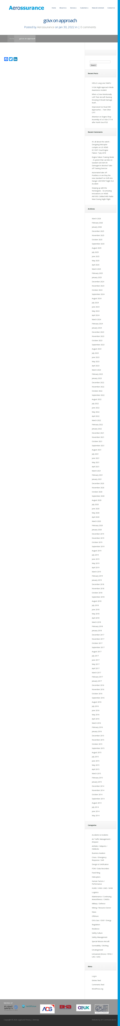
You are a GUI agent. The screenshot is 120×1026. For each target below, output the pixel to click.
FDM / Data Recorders (100, 868)
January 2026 (97, 227)
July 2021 (95, 454)
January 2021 (97, 479)
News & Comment (98, 8)
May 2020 (95, 513)
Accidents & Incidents (100, 835)
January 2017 (97, 681)
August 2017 (96, 651)
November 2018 (98, 588)
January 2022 (97, 429)
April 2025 (95, 265)
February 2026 (97, 223)
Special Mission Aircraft (100, 941)
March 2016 (96, 723)
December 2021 (98, 433)
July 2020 (95, 504)
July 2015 (95, 757)
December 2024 (98, 281)
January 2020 (97, 530)
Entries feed (96, 980)
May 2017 (95, 664)
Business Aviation (98, 853)
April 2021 (95, 466)
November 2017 (98, 639)
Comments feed (98, 984)
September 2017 (98, 647)
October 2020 (97, 492)
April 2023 (95, 366)
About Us (63, 8)
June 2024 (95, 307)
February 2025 (97, 273)
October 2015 (97, 744)
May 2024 (95, 311)
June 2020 (95, 509)
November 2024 (98, 286)
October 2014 (97, 794)
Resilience (95, 929)
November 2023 (98, 336)
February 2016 (97, 727)
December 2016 (98, 685)
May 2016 (95, 715)
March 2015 (96, 773)
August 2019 (96, 551)
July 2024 (95, 303)
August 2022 (96, 399)
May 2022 (95, 412)
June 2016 (95, 710)
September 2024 (98, 294)
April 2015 (95, 769)
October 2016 (97, 693)
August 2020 (96, 500)
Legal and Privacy (24, 1020)
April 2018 (95, 618)
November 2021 (98, 437)
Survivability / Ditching (100, 945)
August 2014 (96, 803)
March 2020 (96, 521)
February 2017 (97, 677)
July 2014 (95, 807)
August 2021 (96, 450)
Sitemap (36, 1020)
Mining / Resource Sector (101, 908)
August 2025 (96, 248)
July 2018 (95, 605)
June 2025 (95, 256)
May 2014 (95, 815)
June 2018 (95, 609)
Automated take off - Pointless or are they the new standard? (101, 175)
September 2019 (98, 546)
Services (73, 8)
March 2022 (96, 420)
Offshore (95, 916)
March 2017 (96, 672)
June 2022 (95, 408)
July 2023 (95, 353)
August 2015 (96, 752)
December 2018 (98, 584)
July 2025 (95, 252)
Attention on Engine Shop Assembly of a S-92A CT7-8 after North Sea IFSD (102, 119)
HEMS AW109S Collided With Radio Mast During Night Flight (102, 196)
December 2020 (98, 483)
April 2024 (95, 315)
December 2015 (98, 736)
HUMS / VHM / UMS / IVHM (102, 888)
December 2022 (98, 382)
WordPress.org (97, 989)
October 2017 (97, 643)
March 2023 (96, 370)
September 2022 (98, 395)
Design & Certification (100, 864)
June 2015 (95, 761)
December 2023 (98, 332)
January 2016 (97, 731)
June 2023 (95, 357)
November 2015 (98, 740)
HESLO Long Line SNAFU (101, 83)
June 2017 (95, 660)
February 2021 (97, 475)
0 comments (88, 27)
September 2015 (98, 748)
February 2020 (97, 525)
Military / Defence (98, 903)
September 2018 (98, 597)
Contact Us (111, 8)
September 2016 (98, 698)
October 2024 (97, 290)
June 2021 (95, 458)
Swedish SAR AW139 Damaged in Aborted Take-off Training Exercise (102, 165)
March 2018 (96, 622)
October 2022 (97, 391)
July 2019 (95, 555)
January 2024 (97, 328)
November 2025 (98, 235)
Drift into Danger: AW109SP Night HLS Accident (103, 181)
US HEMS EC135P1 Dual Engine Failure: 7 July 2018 (100, 150)
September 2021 (98, 445)
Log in (94, 976)
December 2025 (98, 231)
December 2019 (98, 534)
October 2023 (97, 340)
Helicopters (96, 877)
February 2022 (97, 424)
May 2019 (95, 563)
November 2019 (98, 538)
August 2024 (96, 298)
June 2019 (95, 559)
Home (54, 8)
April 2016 (95, 719)
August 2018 (96, 601)
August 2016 (96, 702)
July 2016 (95, 706)
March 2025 (96, 269)
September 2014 (98, 799)
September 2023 (98, 345)
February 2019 (97, 576)
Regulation (96, 924)
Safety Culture (97, 933)
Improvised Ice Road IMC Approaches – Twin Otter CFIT (101, 110)
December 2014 (98, 786)
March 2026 (96, 218)
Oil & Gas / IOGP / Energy (101, 920)
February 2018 (97, 626)
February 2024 (97, 324)
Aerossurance (45, 27)
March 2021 (96, 471)
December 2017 (98, 635)
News (94, 912)
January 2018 (97, 630)
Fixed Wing (96, 873)
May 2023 (95, 361)
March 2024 (96, 319)
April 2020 (95, 517)
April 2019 (95, 567)
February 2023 (97, 374)
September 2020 (98, 496)
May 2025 (95, 260)
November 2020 (98, 487)
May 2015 (95, 765)
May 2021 (95, 462)
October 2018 (97, 593)
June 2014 (95, 811)
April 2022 (95, 416)
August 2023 (96, 349)
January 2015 (97, 782)
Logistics (95, 892)
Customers (84, 8)
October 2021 (97, 441)
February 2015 (97, 778)
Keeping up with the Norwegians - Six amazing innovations (102, 191)
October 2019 (97, 542)
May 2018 (95, 614)
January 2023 (97, 378)
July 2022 (95, 403)
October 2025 (97, 239)
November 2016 (98, 689)
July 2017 (95, 656)
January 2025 (97, 277)
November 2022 (98, 387)
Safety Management (99, 937)
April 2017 (95, 668)
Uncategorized (97, 950)
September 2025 (98, 244)
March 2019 (96, 572)
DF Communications (108, 1020)
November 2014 (98, 790)
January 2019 (97, 580)
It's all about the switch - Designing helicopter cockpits (101, 144)
